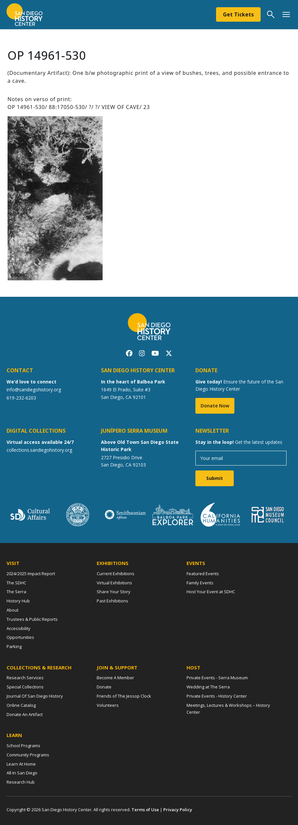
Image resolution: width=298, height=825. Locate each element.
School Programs (23, 746)
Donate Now (215, 405)
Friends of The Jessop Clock (124, 696)
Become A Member (115, 678)
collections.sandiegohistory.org (39, 450)
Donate (104, 687)
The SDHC (16, 583)
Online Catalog (21, 705)
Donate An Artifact (25, 714)
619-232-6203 (21, 398)
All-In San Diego (22, 773)
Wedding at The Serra (208, 687)
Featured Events (203, 573)
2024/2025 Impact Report (31, 573)
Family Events (200, 583)
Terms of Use (145, 810)
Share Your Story (113, 592)
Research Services (25, 678)
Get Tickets (238, 14)
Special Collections (25, 687)
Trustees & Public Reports (32, 619)
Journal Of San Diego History (35, 696)
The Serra (16, 592)
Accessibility (18, 628)
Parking (14, 646)
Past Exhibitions (112, 601)
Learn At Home (21, 764)
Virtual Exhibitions (114, 583)
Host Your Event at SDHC (211, 592)
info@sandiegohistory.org (34, 389)
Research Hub (21, 782)
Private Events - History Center (217, 696)
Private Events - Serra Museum (217, 678)
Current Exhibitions (115, 573)
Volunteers (108, 705)
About (12, 610)
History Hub (18, 601)
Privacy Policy (177, 810)
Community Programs (28, 755)
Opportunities (20, 637)
